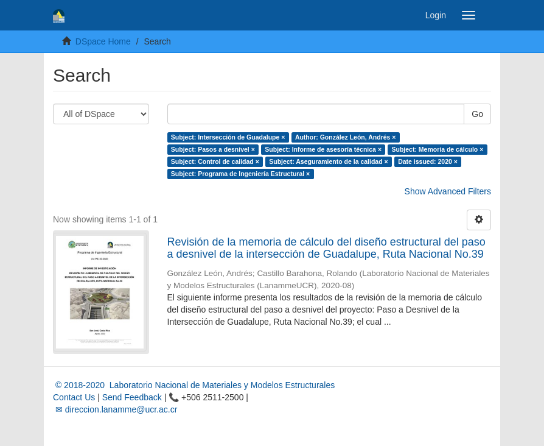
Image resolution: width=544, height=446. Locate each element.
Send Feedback (132, 397)
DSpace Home (103, 41)
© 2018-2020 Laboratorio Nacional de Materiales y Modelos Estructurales (194, 385)
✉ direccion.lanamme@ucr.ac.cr (115, 409)
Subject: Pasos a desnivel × (213, 149)
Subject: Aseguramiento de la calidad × (328, 161)
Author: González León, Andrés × (345, 137)
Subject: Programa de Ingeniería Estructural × (240, 173)
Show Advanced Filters (448, 191)
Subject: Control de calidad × (215, 161)
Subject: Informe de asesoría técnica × (323, 149)
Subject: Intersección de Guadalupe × (228, 137)
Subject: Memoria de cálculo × (438, 149)
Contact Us (74, 397)
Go (477, 114)
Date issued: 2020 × (428, 161)
